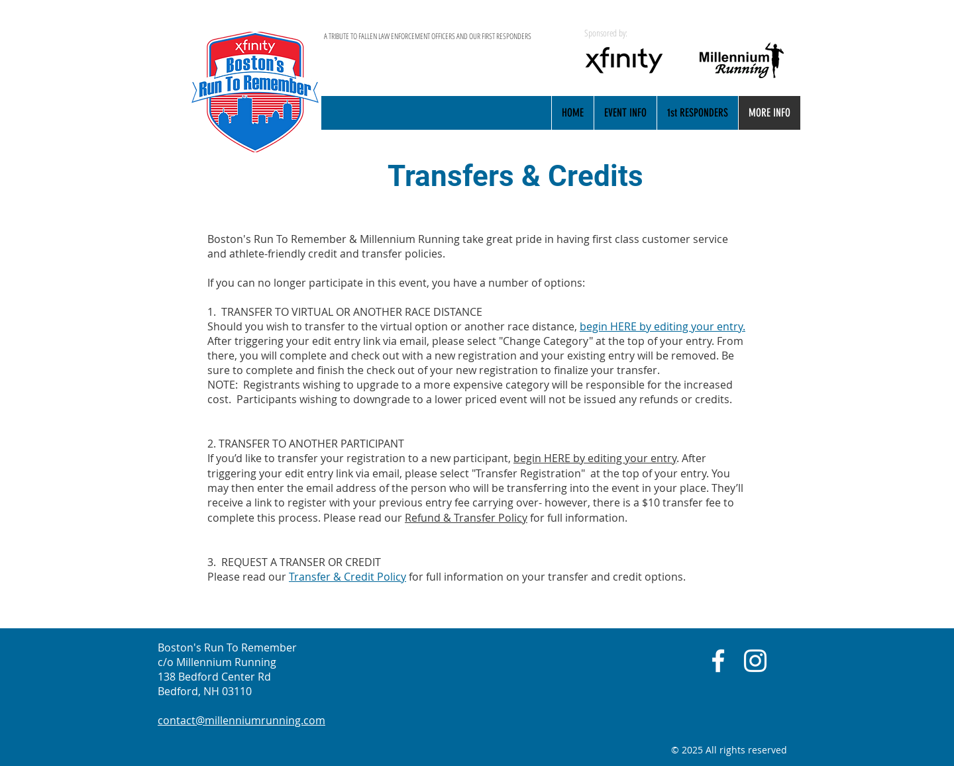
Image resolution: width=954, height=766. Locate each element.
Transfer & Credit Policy (347, 576)
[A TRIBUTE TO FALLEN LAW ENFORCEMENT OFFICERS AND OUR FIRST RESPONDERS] (442, 36)
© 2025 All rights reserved (729, 749)
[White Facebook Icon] (718, 661)
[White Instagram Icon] (755, 661)
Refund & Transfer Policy (466, 517)
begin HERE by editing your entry (594, 458)
